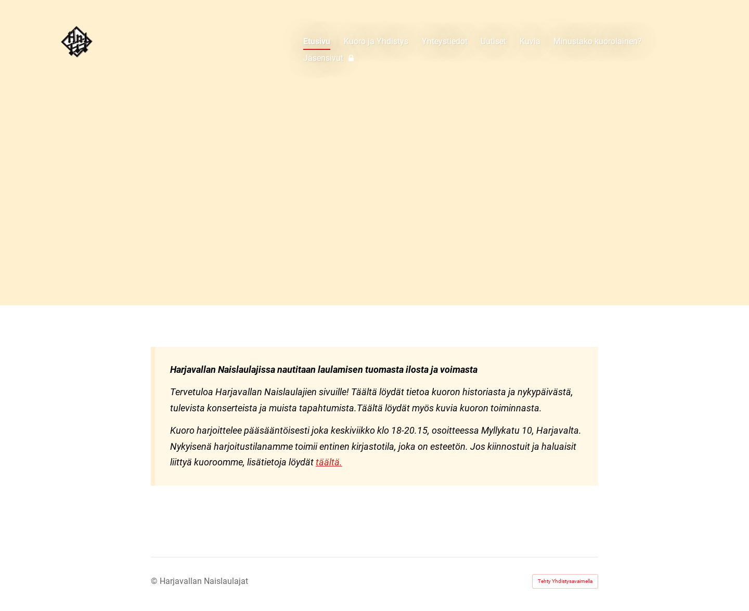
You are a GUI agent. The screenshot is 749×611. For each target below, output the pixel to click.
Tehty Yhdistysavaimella (565, 581)
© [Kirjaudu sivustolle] (155, 581)
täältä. (329, 462)
